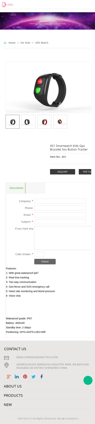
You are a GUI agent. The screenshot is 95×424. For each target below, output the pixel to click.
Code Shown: (24, 254)
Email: (28, 215)
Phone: (29, 208)
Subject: (27, 221)
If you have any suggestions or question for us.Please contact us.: (19, 229)
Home (12, 42)
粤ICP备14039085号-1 (68, 418)
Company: (26, 201)
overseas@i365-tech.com (41, 357)
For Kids (25, 42)
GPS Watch (41, 42)
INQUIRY (62, 171)
